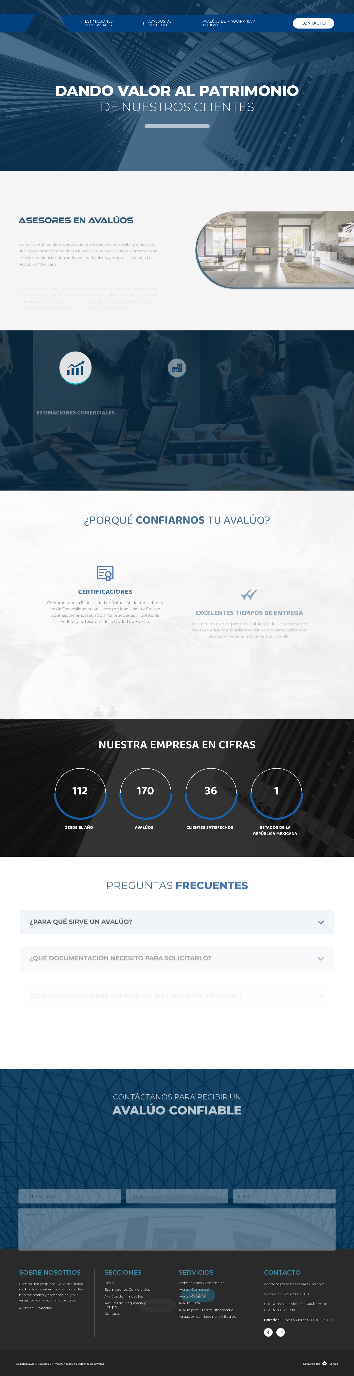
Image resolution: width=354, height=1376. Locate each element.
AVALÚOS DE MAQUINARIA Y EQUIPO (229, 23)
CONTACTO (313, 23)
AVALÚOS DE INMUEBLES (160, 23)
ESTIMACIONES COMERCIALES (99, 23)
